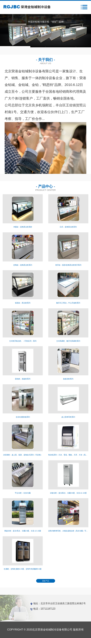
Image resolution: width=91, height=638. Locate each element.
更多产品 (45, 581)
